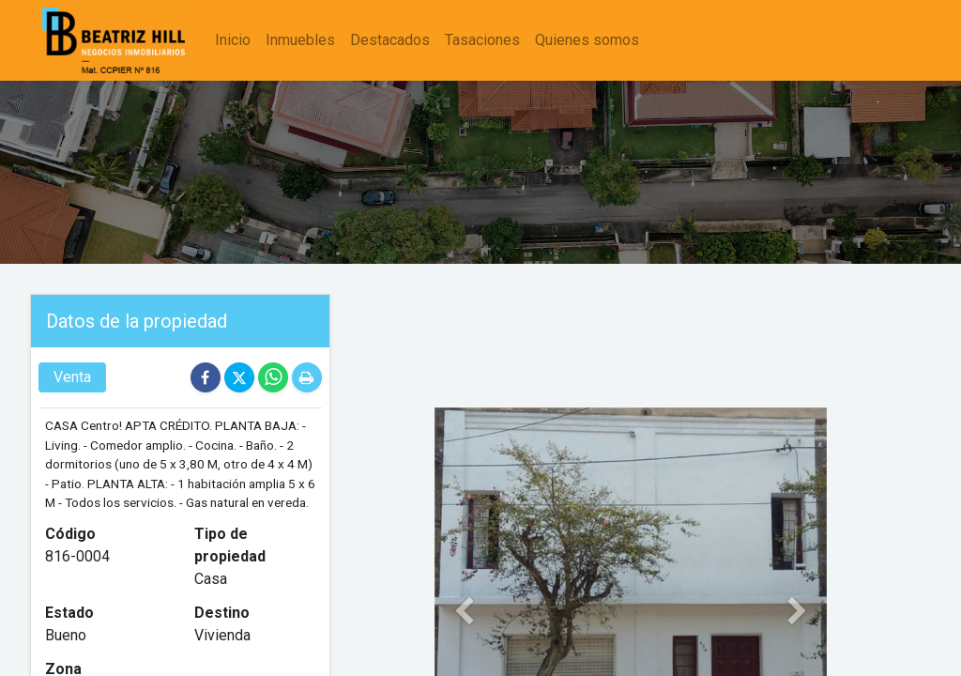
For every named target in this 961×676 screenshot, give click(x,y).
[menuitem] (234, 40)
